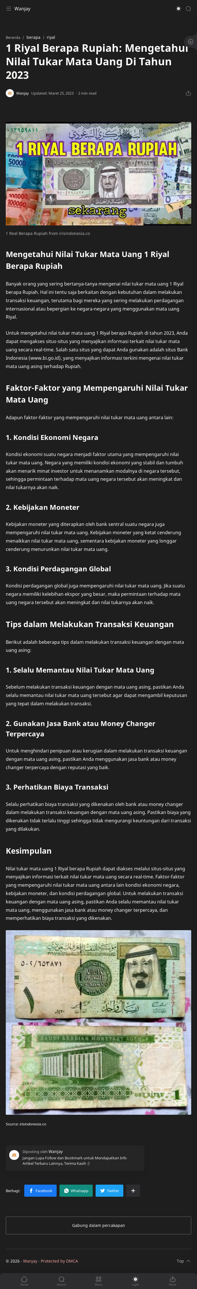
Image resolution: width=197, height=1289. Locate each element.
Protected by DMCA (59, 1261)
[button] (178, 8)
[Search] (188, 8)
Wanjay (22, 8)
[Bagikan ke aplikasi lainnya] (133, 1191)
